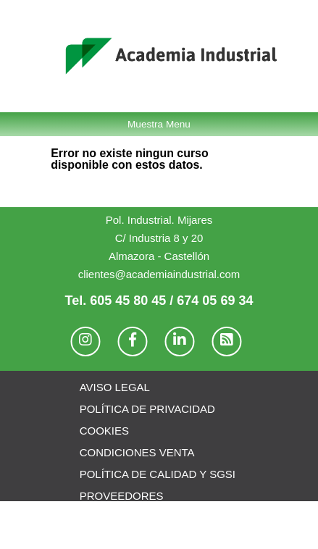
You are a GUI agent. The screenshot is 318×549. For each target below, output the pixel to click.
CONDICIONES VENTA (137, 452)
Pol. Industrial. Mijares (159, 220)
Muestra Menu (159, 124)
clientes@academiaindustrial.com (159, 274)
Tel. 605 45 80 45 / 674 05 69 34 (159, 300)
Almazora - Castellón (159, 256)
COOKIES (104, 430)
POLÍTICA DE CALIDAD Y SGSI (157, 474)
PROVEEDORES (122, 496)
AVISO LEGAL (115, 387)
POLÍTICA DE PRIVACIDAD (147, 409)
